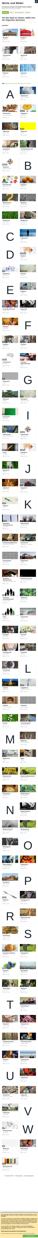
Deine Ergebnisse (19, 12)
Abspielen (5, 12)
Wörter (11, 12)
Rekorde (28, 12)
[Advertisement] (19, 1197)
